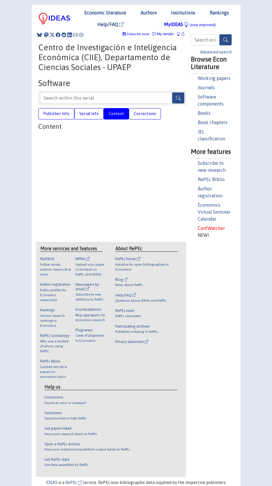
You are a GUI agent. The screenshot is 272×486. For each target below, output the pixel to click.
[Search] (225, 39)
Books (204, 113)
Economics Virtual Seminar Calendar (214, 211)
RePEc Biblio (211, 179)
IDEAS (51, 482)
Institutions (183, 12)
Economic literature (105, 12)
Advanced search (216, 52)
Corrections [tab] (145, 113)
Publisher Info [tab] (56, 113)
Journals (206, 87)
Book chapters (213, 122)
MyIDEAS (190, 24)
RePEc (73, 482)
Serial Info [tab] (89, 113)
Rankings (219, 12)
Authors (148, 12)
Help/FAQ (110, 24)
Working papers (214, 78)
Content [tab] (116, 113)
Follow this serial (138, 34)
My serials (163, 34)
